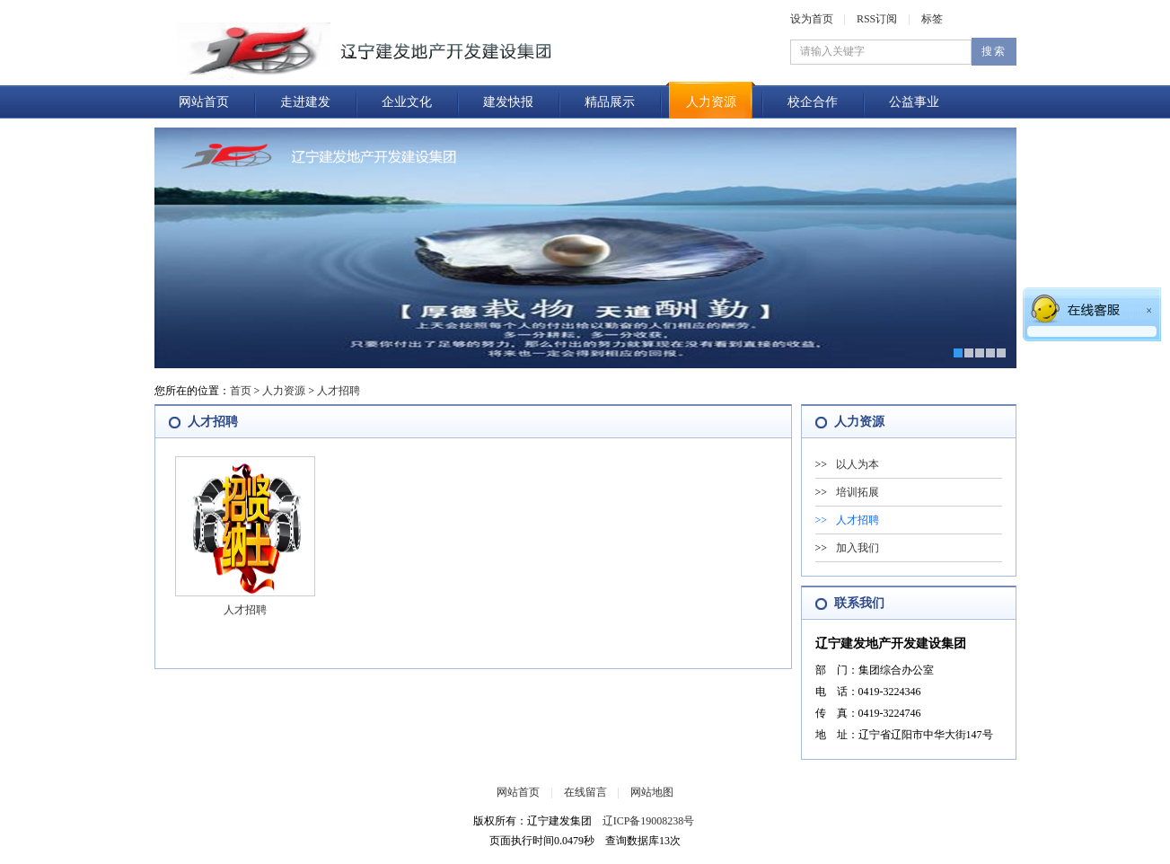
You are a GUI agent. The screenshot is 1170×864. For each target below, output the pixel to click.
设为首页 (811, 19)
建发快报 (508, 102)
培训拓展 (857, 492)
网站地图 (651, 792)
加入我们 (857, 548)
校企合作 (812, 102)
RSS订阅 (877, 19)
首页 (240, 390)
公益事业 (914, 102)
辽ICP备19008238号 (649, 821)
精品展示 (610, 102)
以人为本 (857, 464)
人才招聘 (338, 390)
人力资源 (711, 102)
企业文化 (407, 102)
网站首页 (204, 102)
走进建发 (305, 102)
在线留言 (585, 792)
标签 (932, 19)
